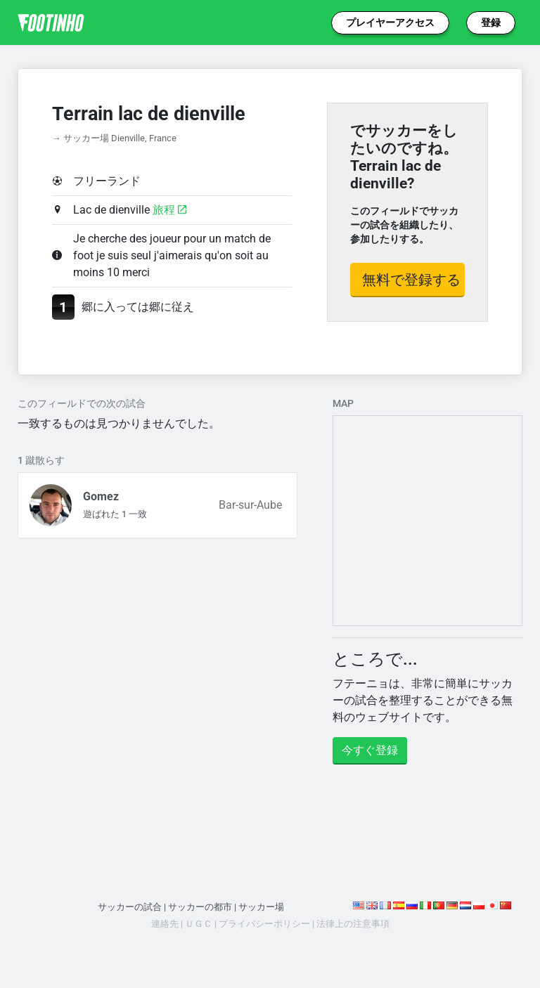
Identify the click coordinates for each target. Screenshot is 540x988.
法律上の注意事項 (353, 923)
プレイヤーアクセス (390, 22)
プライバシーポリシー (264, 923)
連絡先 (165, 923)
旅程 (169, 209)
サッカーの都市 (200, 907)
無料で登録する (411, 279)
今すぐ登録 (370, 750)
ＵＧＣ (198, 923)
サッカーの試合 (130, 907)
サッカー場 (261, 907)
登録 (491, 22)
